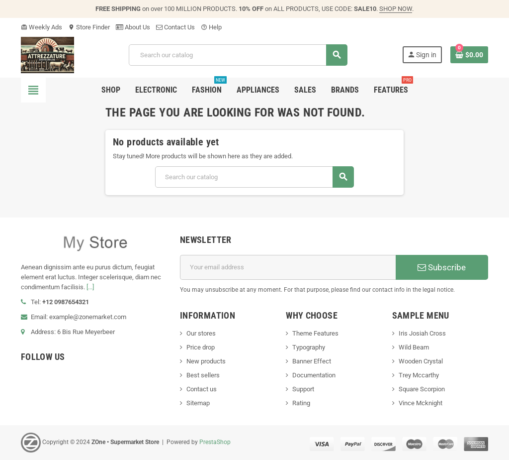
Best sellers (203, 375)
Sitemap (198, 403)
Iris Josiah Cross (422, 333)
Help (211, 27)
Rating (301, 403)
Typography (308, 347)
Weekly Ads (41, 27)
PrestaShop (215, 442)
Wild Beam (414, 347)
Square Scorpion (422, 389)
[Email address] (288, 267)
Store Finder (89, 27)
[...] (90, 287)
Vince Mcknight (420, 403)
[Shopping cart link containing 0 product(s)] (469, 54)
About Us (133, 27)
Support (303, 389)
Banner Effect (311, 361)
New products (206, 361)
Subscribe (442, 267)
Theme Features (315, 333)
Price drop (200, 347)
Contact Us (175, 27)
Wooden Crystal (421, 361)
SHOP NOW (395, 8)
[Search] (238, 55)
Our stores (201, 333)
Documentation (314, 375)
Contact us (201, 389)
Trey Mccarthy (419, 375)
